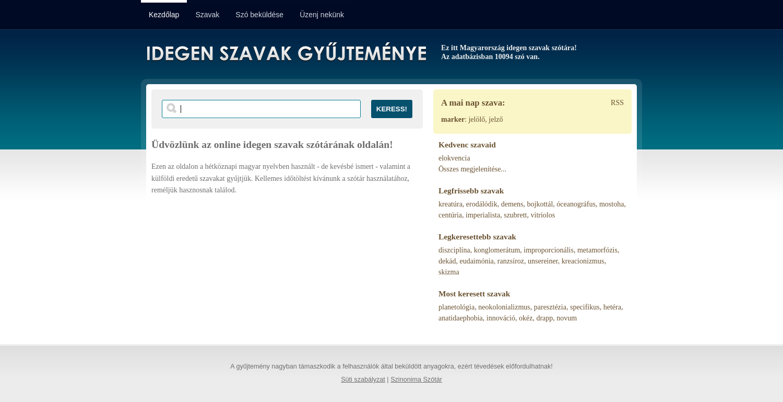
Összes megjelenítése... (472, 169)
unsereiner (543, 261)
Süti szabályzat (363, 379)
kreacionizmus (583, 261)
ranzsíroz (510, 261)
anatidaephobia (460, 318)
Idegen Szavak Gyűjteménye (286, 53)
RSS (617, 103)
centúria (450, 215)
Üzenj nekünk (322, 14)
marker (453, 119)
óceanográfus (576, 204)
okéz (525, 318)
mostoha (611, 204)
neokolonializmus (504, 307)
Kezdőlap (164, 14)
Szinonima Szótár (416, 379)
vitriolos (543, 215)
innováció (501, 318)
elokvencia (454, 158)
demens (512, 204)
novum (566, 318)
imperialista (483, 215)
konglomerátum (497, 250)
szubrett (515, 215)
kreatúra (450, 204)
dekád (447, 261)
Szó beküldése (259, 14)
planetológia (456, 307)
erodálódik (481, 204)
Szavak (207, 14)
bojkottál (540, 204)
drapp (544, 318)
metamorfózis (597, 250)
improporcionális (549, 250)
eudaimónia (476, 261)
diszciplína (454, 250)
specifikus (585, 307)
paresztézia (550, 307)
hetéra (612, 307)
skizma (448, 272)
